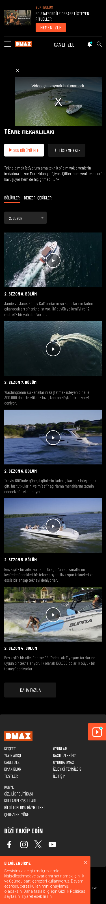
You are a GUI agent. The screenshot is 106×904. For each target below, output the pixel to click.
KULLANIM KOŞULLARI (20, 800)
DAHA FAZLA (30, 690)
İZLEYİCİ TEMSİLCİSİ (67, 769)
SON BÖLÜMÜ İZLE (24, 150)
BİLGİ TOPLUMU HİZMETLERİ (24, 807)
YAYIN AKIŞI (12, 755)
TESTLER (11, 776)
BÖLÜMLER (12, 197)
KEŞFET (10, 748)
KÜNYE (9, 787)
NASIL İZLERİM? (64, 755)
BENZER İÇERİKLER (38, 197)
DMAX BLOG (12, 769)
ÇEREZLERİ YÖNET (17, 814)
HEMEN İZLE (50, 27)
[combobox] (25, 218)
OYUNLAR (60, 748)
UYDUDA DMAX (63, 762)
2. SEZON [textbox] (15, 218)
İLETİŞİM (59, 776)
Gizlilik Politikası (72, 891)
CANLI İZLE (64, 44)
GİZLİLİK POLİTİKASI (18, 793)
